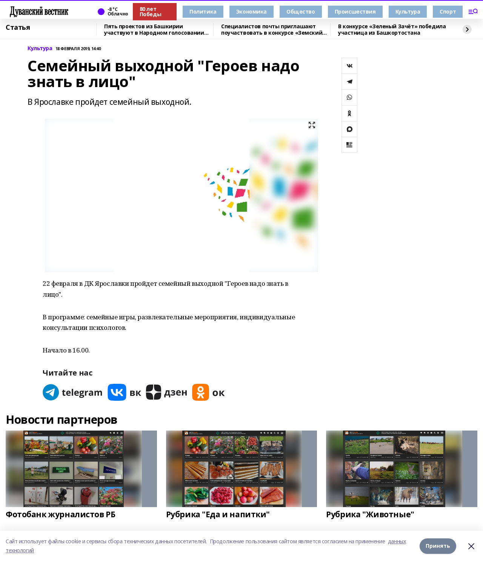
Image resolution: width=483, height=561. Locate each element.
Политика (203, 11)
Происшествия (355, 11)
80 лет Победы (150, 11)
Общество (300, 11)
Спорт (448, 11)
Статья (18, 27)
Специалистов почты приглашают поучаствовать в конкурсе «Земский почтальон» (271, 29)
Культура (407, 11)
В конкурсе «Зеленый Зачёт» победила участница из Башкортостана (392, 29)
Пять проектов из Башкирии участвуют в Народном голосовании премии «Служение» (154, 29)
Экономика (251, 11)
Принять (438, 545)
